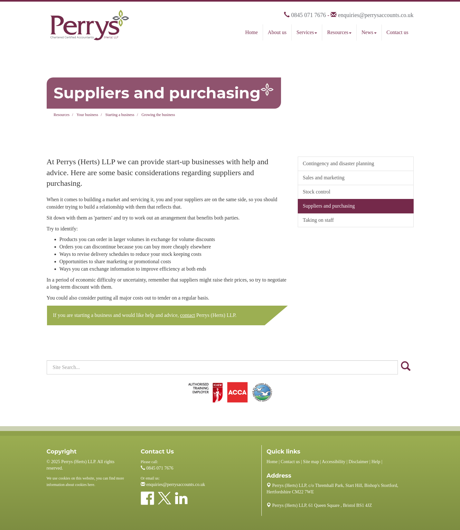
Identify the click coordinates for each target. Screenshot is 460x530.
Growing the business (158, 114)
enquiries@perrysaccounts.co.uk (376, 15)
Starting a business (119, 114)
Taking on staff (318, 220)
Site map (311, 461)
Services (306, 32)
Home (251, 32)
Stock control (317, 191)
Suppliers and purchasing (329, 206)
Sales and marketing (324, 177)
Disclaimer (358, 461)
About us (277, 32)
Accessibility (333, 461)
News (368, 32)
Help (375, 461)
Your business (87, 114)
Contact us (397, 32)
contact (187, 315)
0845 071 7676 (308, 15)
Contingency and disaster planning (338, 163)
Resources (339, 32)
